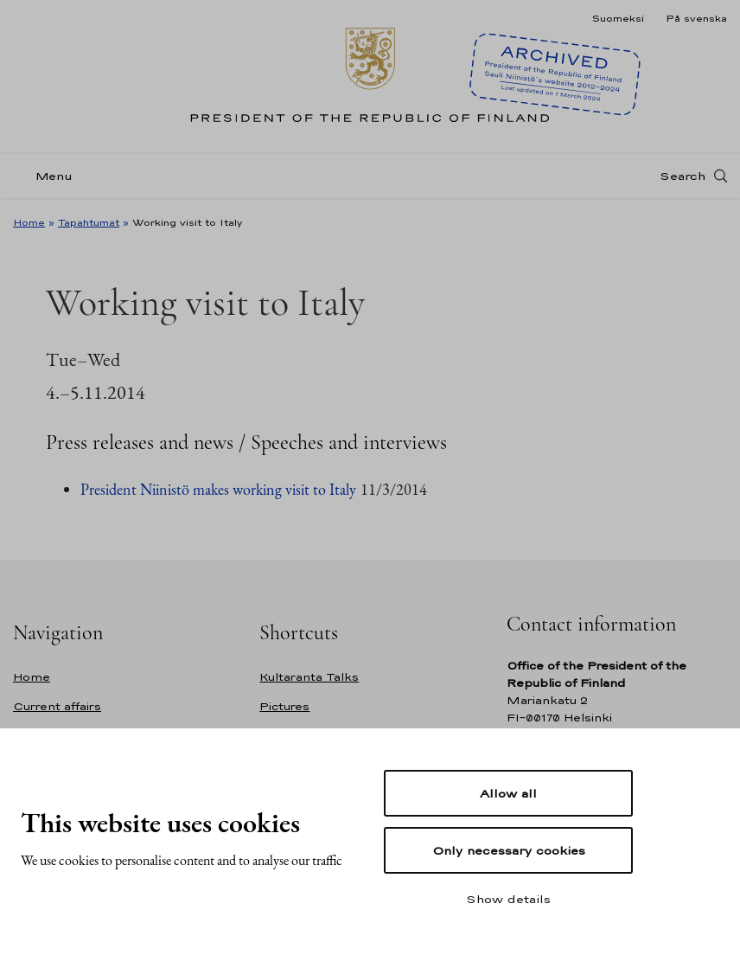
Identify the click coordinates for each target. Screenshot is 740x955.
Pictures (284, 706)
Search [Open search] (682, 175)
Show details (508, 899)
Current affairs (57, 706)
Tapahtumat (88, 222)
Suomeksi (617, 18)
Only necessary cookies (508, 850)
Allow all (508, 793)
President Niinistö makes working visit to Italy (218, 489)
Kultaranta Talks (309, 677)
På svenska (696, 18)
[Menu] (48, 176)
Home (29, 222)
